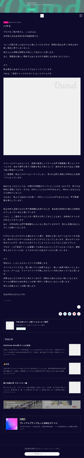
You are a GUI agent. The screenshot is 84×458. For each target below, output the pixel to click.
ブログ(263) (7, 300)
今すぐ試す (31, 9)
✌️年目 (6, 364)
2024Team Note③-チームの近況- (17, 345)
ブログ (6, 22)
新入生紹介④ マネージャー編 (15, 383)
